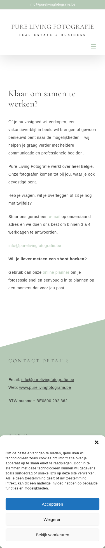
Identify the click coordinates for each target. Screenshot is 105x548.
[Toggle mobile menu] (94, 46)
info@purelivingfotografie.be (53, 4)
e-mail (55, 216)
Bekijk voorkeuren (52, 534)
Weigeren (53, 519)
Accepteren (52, 504)
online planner (56, 272)
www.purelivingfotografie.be (45, 387)
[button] (96, 442)
